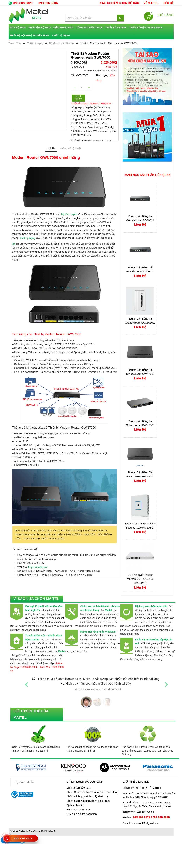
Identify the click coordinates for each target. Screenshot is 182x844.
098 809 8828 (23, 3)
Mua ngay (78, 98)
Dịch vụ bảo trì (75, 805)
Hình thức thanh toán (78, 809)
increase (88, 87)
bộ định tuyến (69, 214)
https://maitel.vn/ (37, 567)
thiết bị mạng (27, 237)
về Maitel (151, 3)
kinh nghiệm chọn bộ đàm (120, 3)
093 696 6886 (48, 3)
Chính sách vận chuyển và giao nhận (88, 800)
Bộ (13, 243)
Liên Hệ (168, 3)
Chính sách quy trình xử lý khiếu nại (87, 796)
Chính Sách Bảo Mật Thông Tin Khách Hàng (92, 792)
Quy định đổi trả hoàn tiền (81, 814)
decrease (74, 87)
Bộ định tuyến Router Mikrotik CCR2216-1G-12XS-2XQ (140, 578)
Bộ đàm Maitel (25, 782)
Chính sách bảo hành (78, 787)
